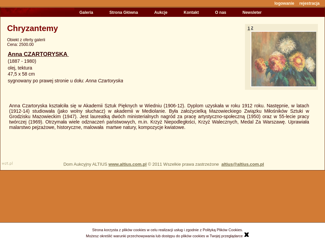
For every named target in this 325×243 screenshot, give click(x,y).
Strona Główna (123, 12)
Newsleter (252, 12)
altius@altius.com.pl (242, 164)
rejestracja (309, 3)
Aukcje (160, 12)
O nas (220, 12)
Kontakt (191, 12)
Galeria (86, 12)
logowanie (284, 3)
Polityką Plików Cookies (222, 230)
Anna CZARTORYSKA (38, 54)
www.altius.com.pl (127, 164)
